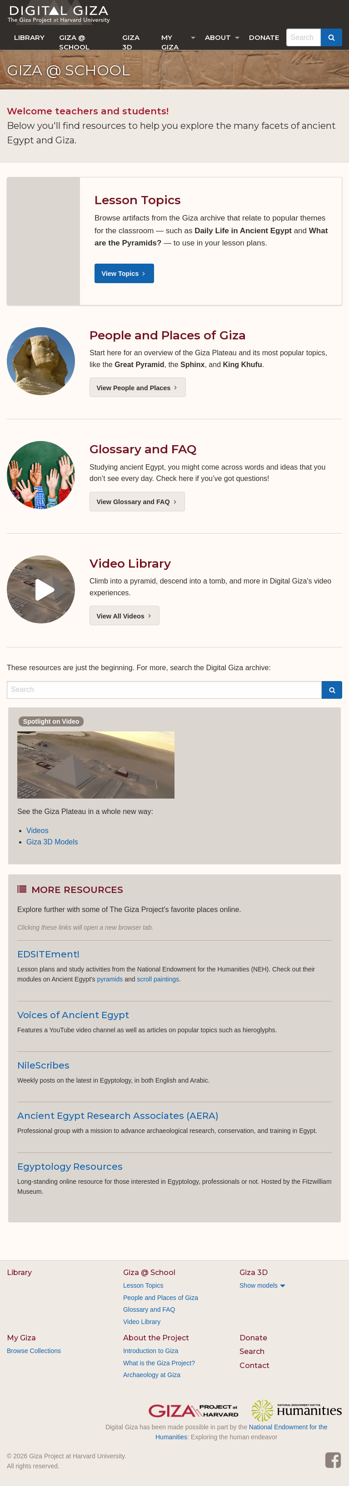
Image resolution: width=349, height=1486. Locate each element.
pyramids (110, 979)
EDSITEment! (48, 954)
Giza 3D (131, 41)
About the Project (156, 1338)
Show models (258, 1285)
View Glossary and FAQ (137, 501)
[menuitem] (29, 37)
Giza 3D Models (52, 842)
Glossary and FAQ (143, 449)
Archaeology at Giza (151, 1374)
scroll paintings (158, 979)
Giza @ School (74, 41)
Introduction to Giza (150, 1350)
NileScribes (43, 1065)
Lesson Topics (138, 200)
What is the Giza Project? (159, 1363)
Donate (264, 37)
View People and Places (137, 388)
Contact (254, 1365)
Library (29, 37)
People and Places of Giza (168, 335)
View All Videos (124, 616)
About (218, 37)
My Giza (170, 41)
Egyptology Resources (70, 1166)
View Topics (124, 273)
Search (251, 1351)
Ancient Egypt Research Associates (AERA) (118, 1115)
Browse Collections (34, 1350)
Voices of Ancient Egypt (73, 1015)
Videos (37, 830)
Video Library (130, 563)
